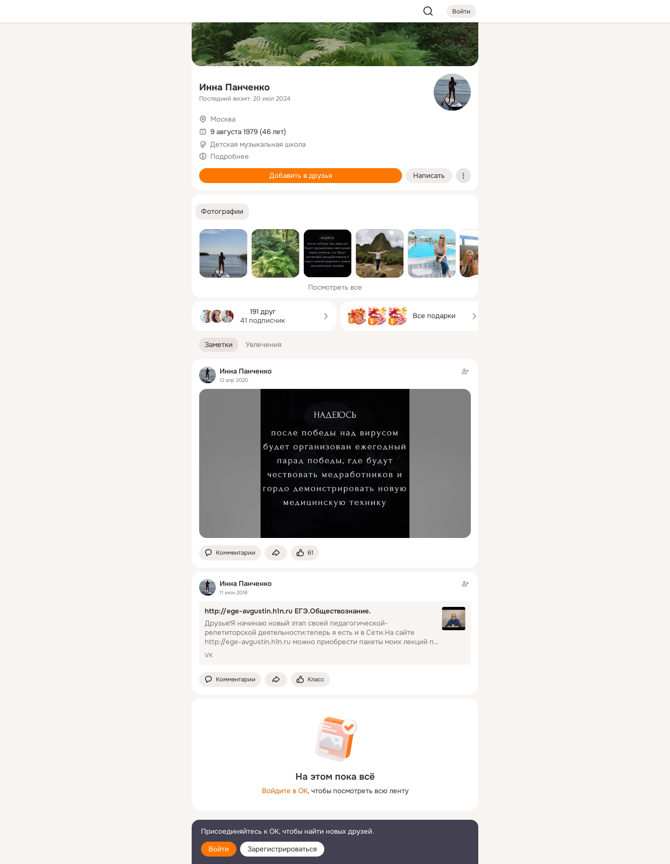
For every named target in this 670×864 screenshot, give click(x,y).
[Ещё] (123, 792)
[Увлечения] (122, 44)
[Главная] (81, 44)
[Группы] (163, 44)
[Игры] (163, 126)
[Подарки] (81, 126)
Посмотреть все (335, 287)
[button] (222, 212)
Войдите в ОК (285, 791)
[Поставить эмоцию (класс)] (305, 553)
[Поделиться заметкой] (276, 553)
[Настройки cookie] (123, 852)
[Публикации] (81, 85)
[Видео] (163, 85)
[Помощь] (81, 167)
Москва (222, 119)
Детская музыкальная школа (258, 144)
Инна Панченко (234, 87)
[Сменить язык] (123, 812)
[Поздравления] (122, 126)
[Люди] (122, 85)
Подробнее (229, 156)
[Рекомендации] (122, 167)
